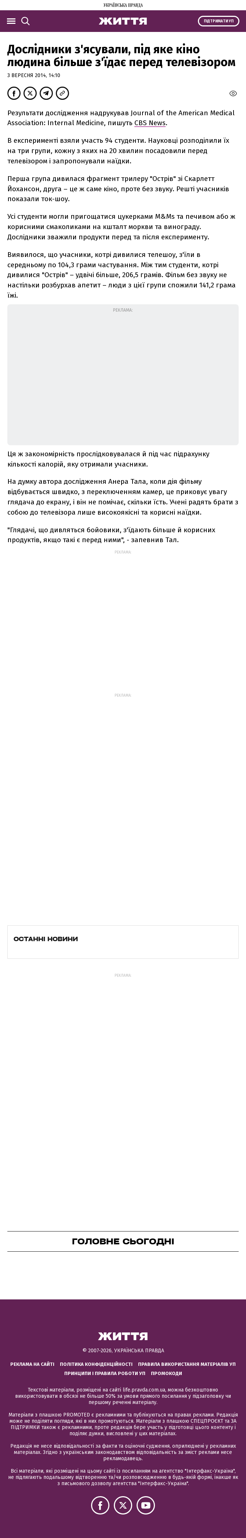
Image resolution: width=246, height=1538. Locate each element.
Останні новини (46, 939)
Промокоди (166, 1373)
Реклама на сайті (32, 1364)
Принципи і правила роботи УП (104, 1373)
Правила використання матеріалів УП (187, 1364)
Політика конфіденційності (96, 1364)
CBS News (150, 123)
